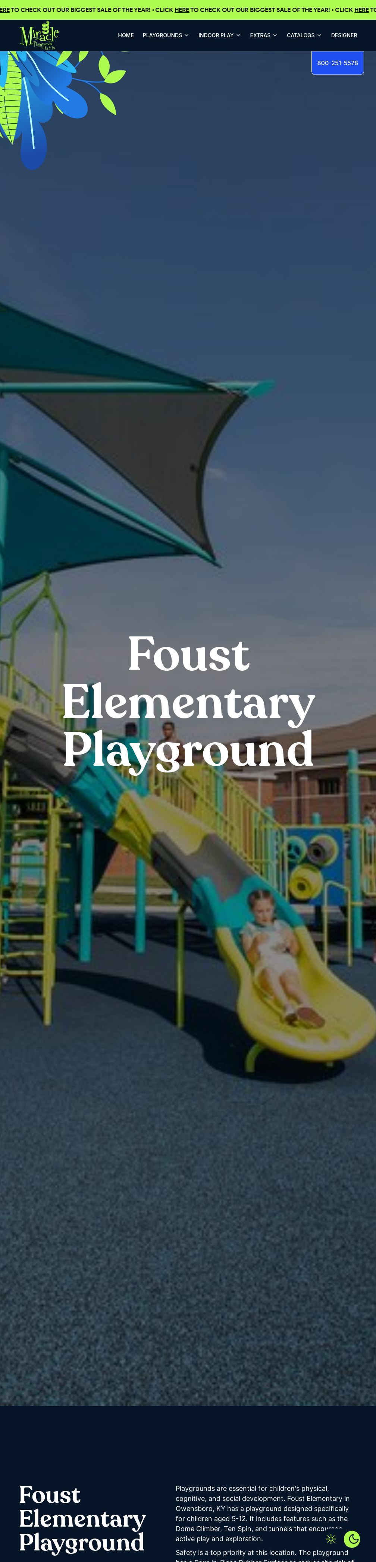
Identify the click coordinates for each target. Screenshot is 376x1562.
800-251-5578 (337, 63)
